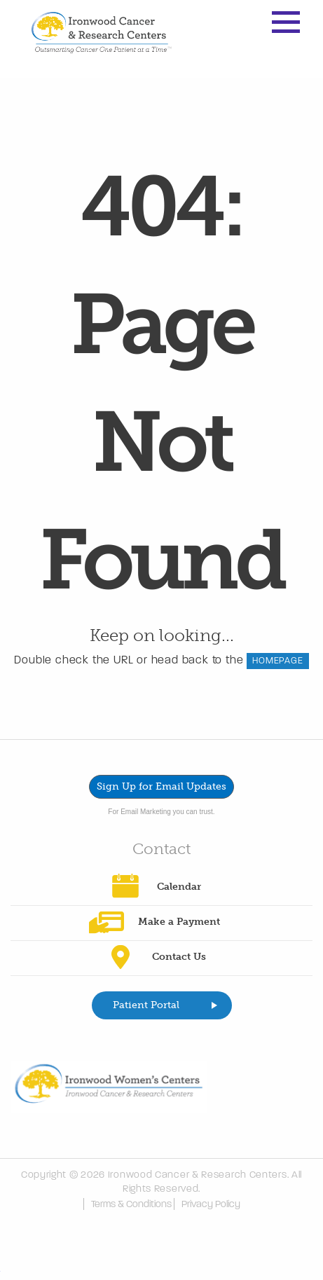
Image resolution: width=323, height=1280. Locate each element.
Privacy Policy (210, 1204)
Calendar (179, 887)
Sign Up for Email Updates (161, 786)
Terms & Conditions (131, 1204)
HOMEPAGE (277, 660)
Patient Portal (146, 1005)
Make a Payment (179, 922)
